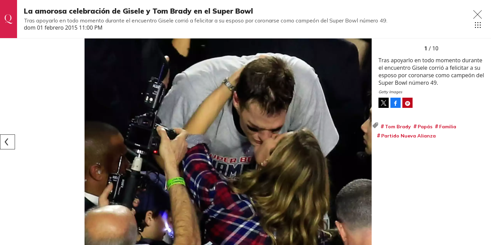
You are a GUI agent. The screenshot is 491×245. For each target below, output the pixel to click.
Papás (425, 127)
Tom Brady (398, 127)
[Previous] (7, 141)
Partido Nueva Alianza (408, 136)
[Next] (364, 141)
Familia (447, 127)
